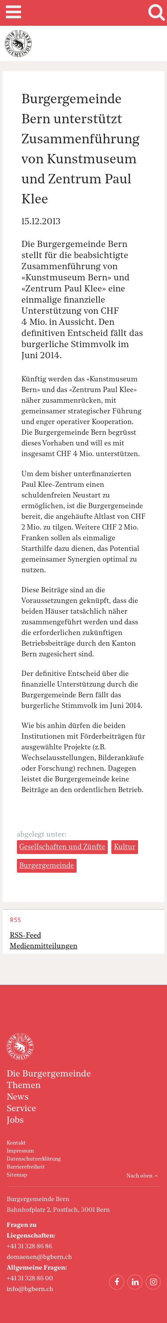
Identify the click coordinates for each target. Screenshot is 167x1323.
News (18, 1097)
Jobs (15, 1120)
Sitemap (17, 1175)
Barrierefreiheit (26, 1167)
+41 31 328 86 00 (30, 1278)
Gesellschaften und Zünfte (62, 847)
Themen (24, 1085)
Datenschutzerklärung (34, 1159)
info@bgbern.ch (30, 1289)
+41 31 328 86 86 (29, 1246)
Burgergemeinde (46, 866)
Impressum (20, 1151)
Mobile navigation (12, 13)
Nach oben (139, 1176)
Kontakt (16, 1143)
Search (155, 13)
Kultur (124, 847)
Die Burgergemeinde (49, 1074)
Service (21, 1109)
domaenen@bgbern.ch (39, 1257)
